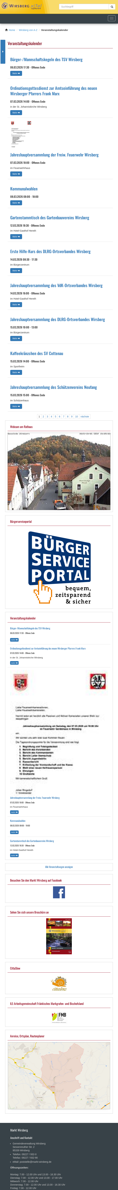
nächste (85, 416)
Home (12, 30)
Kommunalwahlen (23, 188)
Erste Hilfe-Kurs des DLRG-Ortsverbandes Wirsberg (50, 251)
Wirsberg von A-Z (28, 30)
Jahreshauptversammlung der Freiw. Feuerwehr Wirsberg (54, 154)
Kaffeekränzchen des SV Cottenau (36, 353)
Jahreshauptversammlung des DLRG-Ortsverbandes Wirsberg (57, 319)
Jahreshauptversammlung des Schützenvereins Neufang (53, 387)
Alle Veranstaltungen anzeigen (59, 867)
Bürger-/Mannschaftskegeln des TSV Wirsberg (46, 59)
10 (76, 416)
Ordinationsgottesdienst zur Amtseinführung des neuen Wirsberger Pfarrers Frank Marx (53, 90)
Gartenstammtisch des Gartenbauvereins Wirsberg (49, 217)
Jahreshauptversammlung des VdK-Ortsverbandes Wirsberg (56, 285)
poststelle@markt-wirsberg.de (35, 1161)
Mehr (16, 73)
